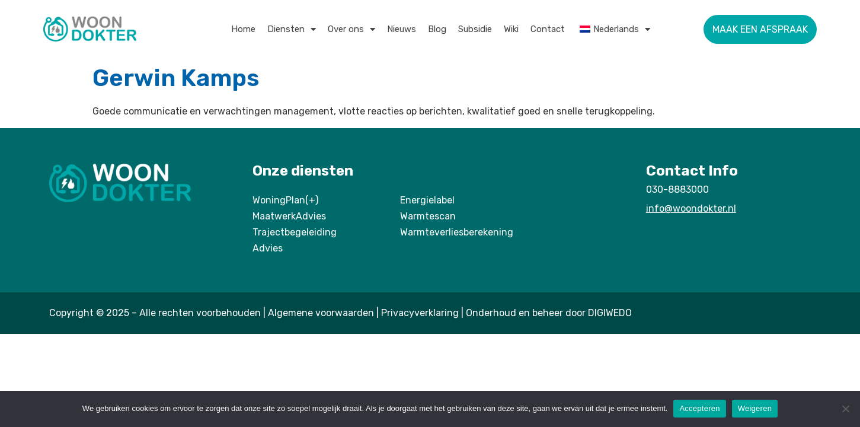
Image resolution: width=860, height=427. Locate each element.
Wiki (511, 29)
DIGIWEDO (610, 312)
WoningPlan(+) (285, 200)
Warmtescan (428, 216)
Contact (547, 29)
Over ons (351, 29)
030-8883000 (677, 189)
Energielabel (427, 200)
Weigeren (755, 408)
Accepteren (699, 408)
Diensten (291, 29)
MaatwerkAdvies (289, 216)
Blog (437, 29)
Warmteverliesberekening (456, 232)
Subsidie (475, 29)
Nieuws (401, 29)
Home (243, 29)
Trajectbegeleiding (294, 232)
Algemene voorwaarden (321, 312)
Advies (267, 248)
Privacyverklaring (420, 312)
